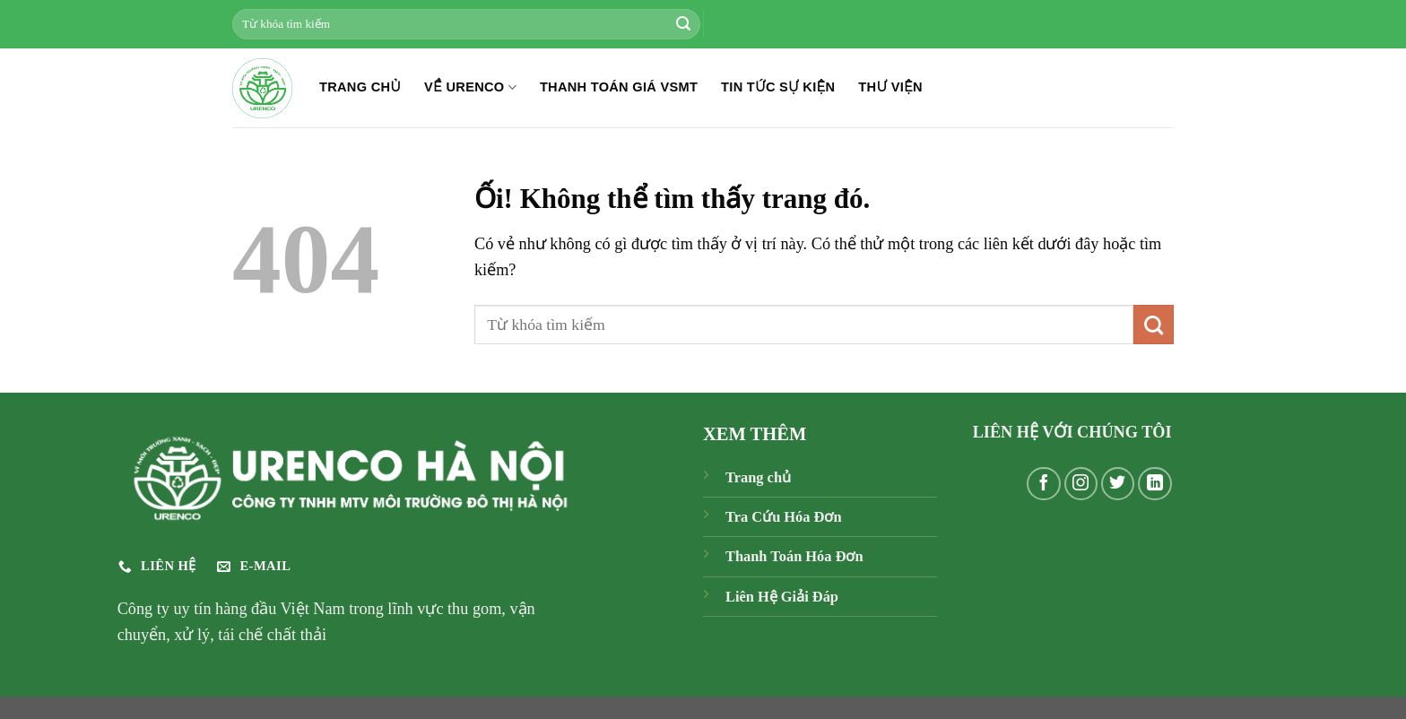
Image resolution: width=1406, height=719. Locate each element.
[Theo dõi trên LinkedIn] (1155, 484)
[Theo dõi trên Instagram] (1081, 484)
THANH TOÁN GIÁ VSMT (619, 87)
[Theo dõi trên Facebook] (1044, 484)
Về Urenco (470, 87)
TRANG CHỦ (360, 87)
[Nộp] (683, 24)
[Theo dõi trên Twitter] (1118, 484)
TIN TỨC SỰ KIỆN (778, 87)
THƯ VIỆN (890, 87)
